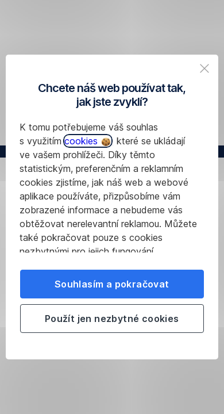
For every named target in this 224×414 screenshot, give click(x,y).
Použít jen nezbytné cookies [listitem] (112, 318)
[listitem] (204, 68)
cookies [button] (87, 141)
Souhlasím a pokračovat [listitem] (112, 284)
